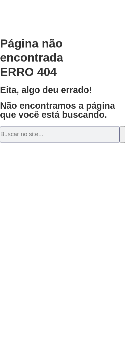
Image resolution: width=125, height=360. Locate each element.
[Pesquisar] (122, 134)
